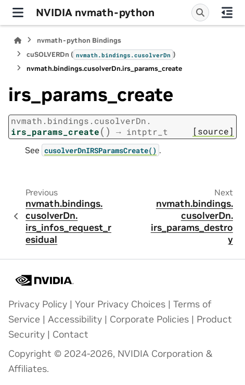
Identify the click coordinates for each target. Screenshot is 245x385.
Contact (70, 334)
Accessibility (75, 319)
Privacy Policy (37, 304)
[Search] (200, 12)
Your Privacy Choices (120, 304)
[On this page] (227, 12)
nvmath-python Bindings (79, 40)
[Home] (17, 40)
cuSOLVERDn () (101, 54)
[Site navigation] (18, 12)
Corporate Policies (149, 319)
